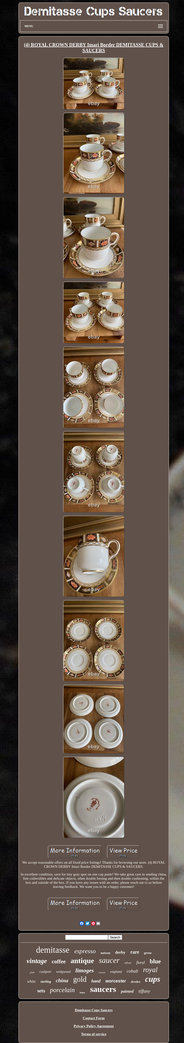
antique (82, 961)
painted (127, 991)
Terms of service (93, 1034)
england (116, 972)
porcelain (62, 990)
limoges (84, 970)
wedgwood (63, 972)
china (62, 980)
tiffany (144, 991)
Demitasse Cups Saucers (94, 1010)
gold (80, 979)
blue (155, 961)
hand (96, 981)
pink (32, 972)
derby (120, 952)
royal (150, 970)
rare (134, 952)
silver (127, 963)
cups (152, 979)
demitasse (52, 950)
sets (41, 991)
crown (102, 972)
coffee (59, 962)
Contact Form (93, 1018)
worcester (115, 981)
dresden (135, 981)
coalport (45, 972)
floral (140, 962)
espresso (85, 951)
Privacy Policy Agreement (94, 1026)
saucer (109, 960)
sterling (45, 981)
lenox (82, 992)
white (31, 981)
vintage (37, 961)
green (148, 953)
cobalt (132, 971)
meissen (105, 953)
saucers (103, 989)
